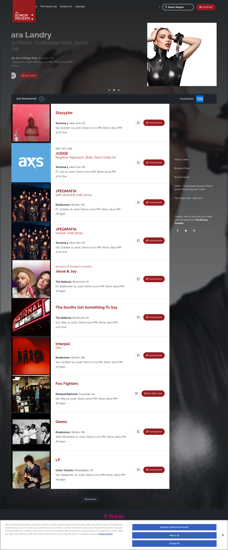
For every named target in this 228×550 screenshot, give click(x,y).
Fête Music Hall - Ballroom (187, 198)
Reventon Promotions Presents (75, 266)
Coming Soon (154, 122)
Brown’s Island (180, 177)
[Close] (222, 534)
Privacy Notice (106, 534)
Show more (91, 499)
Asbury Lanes (180, 159)
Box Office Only (153, 393)
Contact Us (91, 6)
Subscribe (207, 7)
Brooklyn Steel (180, 168)
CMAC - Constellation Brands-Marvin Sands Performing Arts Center (192, 188)
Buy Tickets (34, 68)
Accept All (174, 543)
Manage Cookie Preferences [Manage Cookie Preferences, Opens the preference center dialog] (174, 527)
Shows (42, 6)
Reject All (174, 535)
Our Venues (55, 6)
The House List (73, 6)
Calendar (105, 6)
